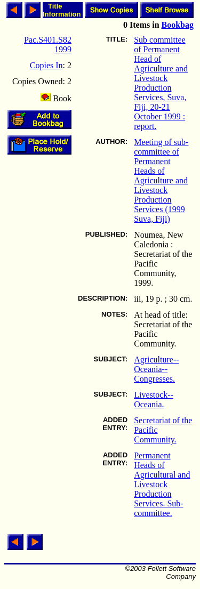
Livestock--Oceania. (153, 399)
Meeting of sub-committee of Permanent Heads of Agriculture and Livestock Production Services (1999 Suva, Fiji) (161, 180)
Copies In (46, 65)
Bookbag (178, 24)
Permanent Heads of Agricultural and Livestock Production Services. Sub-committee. (162, 484)
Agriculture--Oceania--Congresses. (156, 369)
